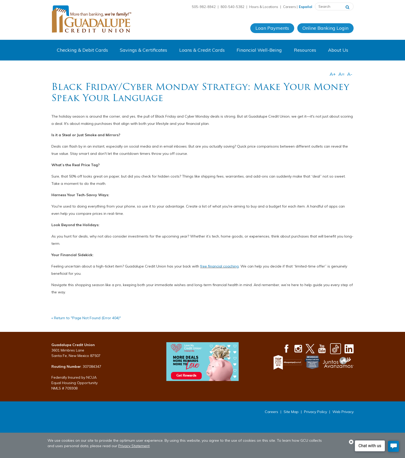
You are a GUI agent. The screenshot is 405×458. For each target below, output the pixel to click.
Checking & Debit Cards (82, 50)
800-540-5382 (232, 7)
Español (305, 7)
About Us (338, 50)
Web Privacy (343, 411)
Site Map (291, 411)
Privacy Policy (315, 411)
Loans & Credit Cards (202, 50)
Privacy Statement (134, 446)
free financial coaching (219, 266)
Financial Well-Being (259, 50)
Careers (289, 7)
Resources (305, 50)
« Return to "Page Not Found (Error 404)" (86, 318)
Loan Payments (272, 28)
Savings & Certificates (143, 50)
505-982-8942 (204, 7)
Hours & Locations (263, 7)
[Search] (347, 6)
